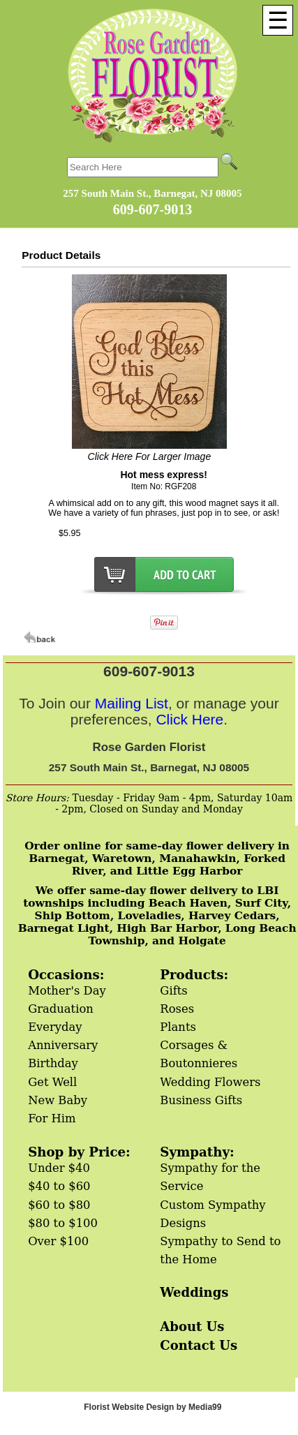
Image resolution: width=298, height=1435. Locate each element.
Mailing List (131, 703)
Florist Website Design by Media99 (152, 1407)
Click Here (189, 719)
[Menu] (277, 20)
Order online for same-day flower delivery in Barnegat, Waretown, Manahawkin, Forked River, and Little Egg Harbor (157, 858)
